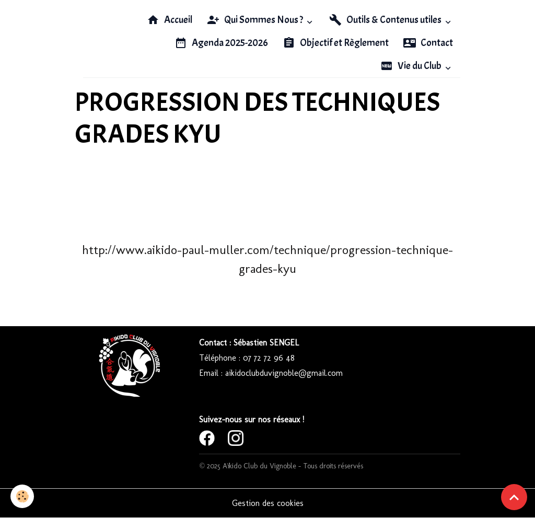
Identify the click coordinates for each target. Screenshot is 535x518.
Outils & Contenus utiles (386, 20)
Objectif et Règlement (336, 43)
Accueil (169, 20)
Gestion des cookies (268, 503)
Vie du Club (411, 66)
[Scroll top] (514, 497)
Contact (428, 43)
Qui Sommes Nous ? (256, 20)
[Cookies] (22, 496)
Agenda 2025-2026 (221, 43)
